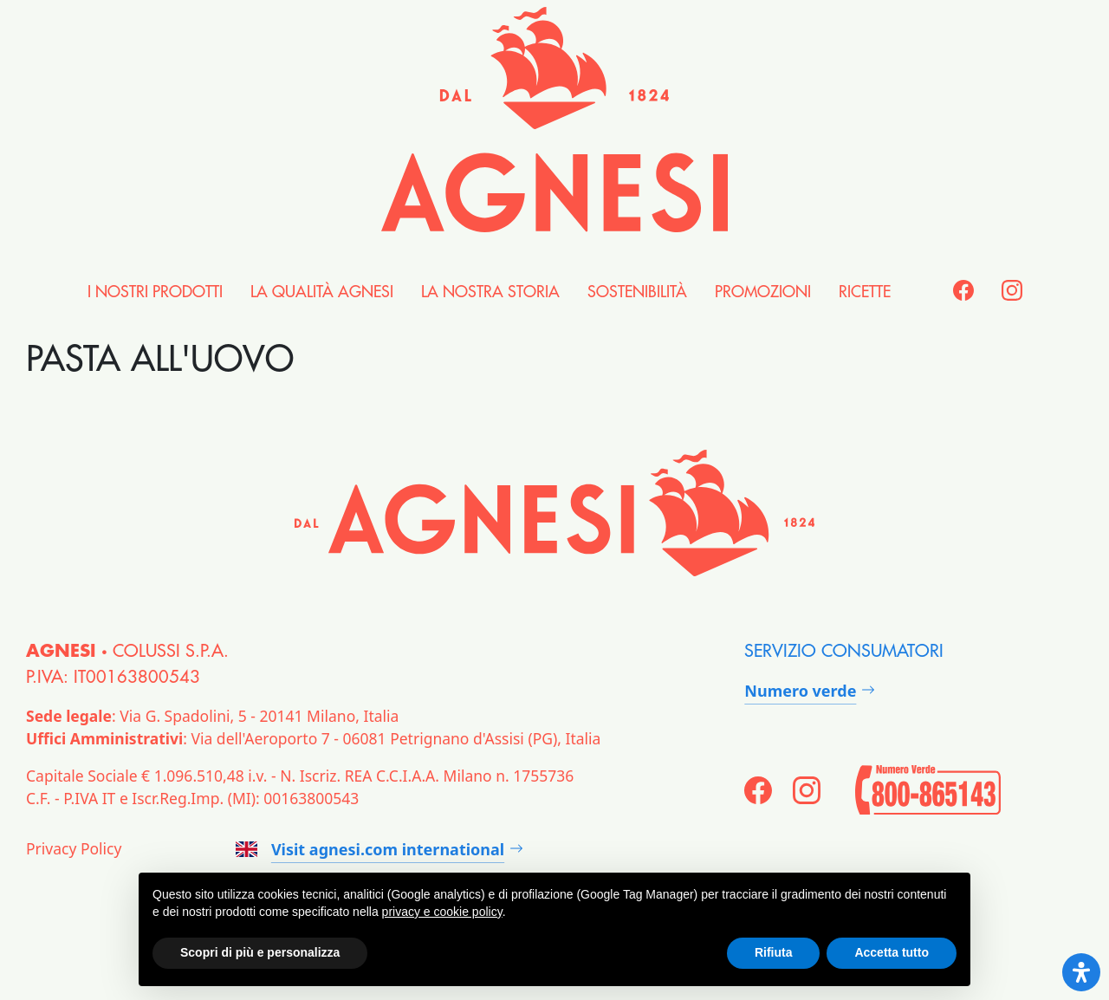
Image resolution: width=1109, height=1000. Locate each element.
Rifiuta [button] (774, 952)
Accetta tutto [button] (891, 952)
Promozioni (763, 292)
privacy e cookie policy (442, 912)
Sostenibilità (637, 292)
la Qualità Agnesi (321, 292)
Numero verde (800, 690)
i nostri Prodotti (155, 292)
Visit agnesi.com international (370, 849)
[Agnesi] (554, 119)
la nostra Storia (490, 292)
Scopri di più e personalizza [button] (260, 952)
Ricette (865, 292)
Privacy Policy (73, 848)
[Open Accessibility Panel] (1081, 972)
